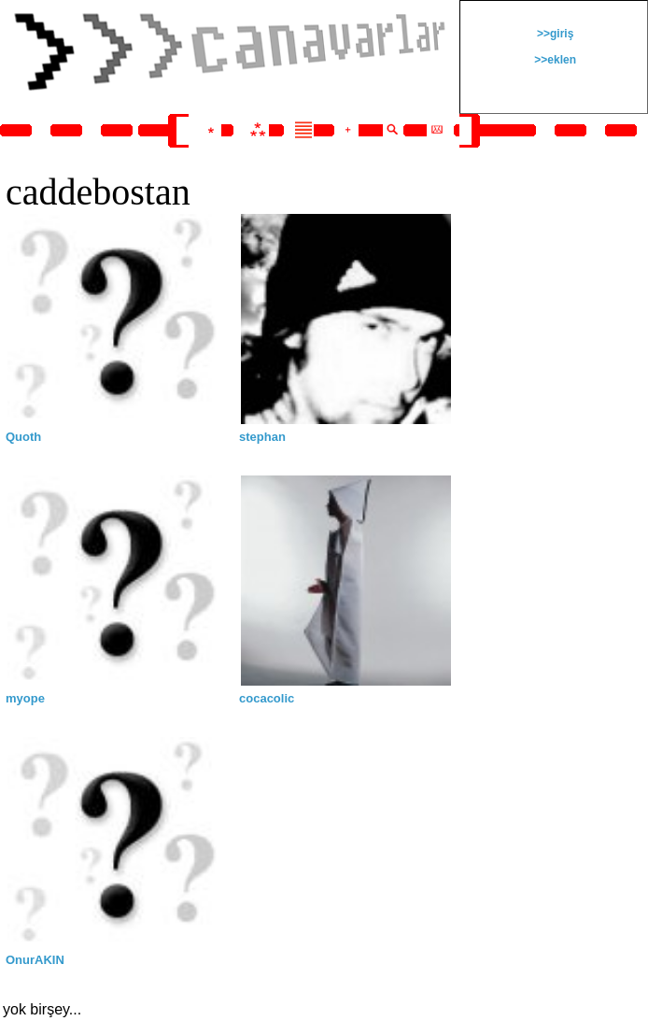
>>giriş (554, 33)
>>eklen (553, 59)
